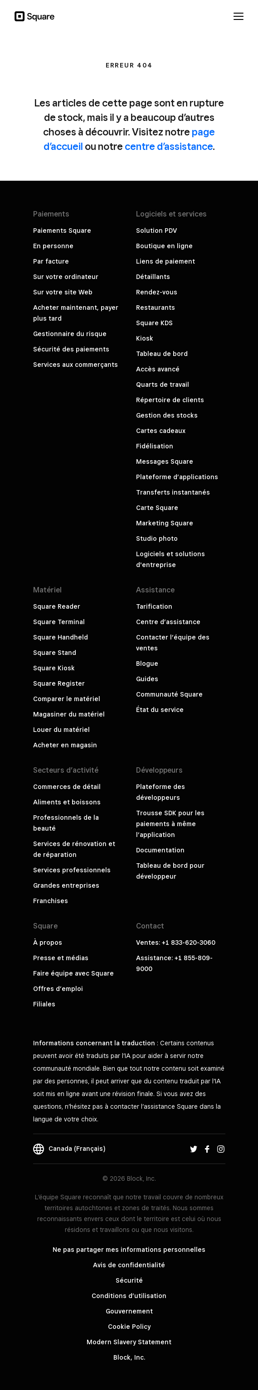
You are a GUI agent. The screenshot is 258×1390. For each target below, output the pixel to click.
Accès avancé (158, 369)
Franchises (50, 900)
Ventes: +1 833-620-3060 (175, 942)
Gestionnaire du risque (70, 333)
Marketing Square (164, 523)
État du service (160, 709)
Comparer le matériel (66, 698)
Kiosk (144, 338)
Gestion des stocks (167, 415)
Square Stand (54, 652)
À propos (47, 942)
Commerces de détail (67, 786)
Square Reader (56, 606)
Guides (147, 679)
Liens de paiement (165, 261)
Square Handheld (60, 637)
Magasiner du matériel (69, 714)
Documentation (160, 850)
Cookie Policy (129, 1326)
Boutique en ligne (164, 246)
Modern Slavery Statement (129, 1342)
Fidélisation (154, 446)
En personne (53, 246)
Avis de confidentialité (129, 1265)
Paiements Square (62, 230)
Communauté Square (169, 694)
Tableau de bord (162, 353)
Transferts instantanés (173, 492)
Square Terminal (59, 621)
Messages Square (164, 461)
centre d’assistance (169, 146)
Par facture (51, 261)
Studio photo (157, 538)
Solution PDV (156, 230)
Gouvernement (129, 1311)
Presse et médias (60, 958)
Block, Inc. (129, 1357)
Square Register (59, 683)
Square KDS (154, 323)
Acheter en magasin (65, 745)
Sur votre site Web (62, 292)
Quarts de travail (162, 384)
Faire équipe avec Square (73, 973)
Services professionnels (72, 870)
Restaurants (155, 307)
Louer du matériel (61, 729)
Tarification (154, 606)
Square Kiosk (54, 668)
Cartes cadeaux (160, 430)
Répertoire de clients (170, 400)
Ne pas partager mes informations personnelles (129, 1249)
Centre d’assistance (168, 621)
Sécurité (129, 1280)
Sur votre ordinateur (65, 276)
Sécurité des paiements (71, 349)
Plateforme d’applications (177, 477)
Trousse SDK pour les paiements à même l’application (170, 823)
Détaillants (153, 276)
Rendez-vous (156, 292)
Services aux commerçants (75, 364)
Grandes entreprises (66, 885)
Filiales (44, 1004)
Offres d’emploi (58, 988)
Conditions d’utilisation (129, 1295)
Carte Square (157, 507)
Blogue (147, 663)
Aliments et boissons (67, 802)
